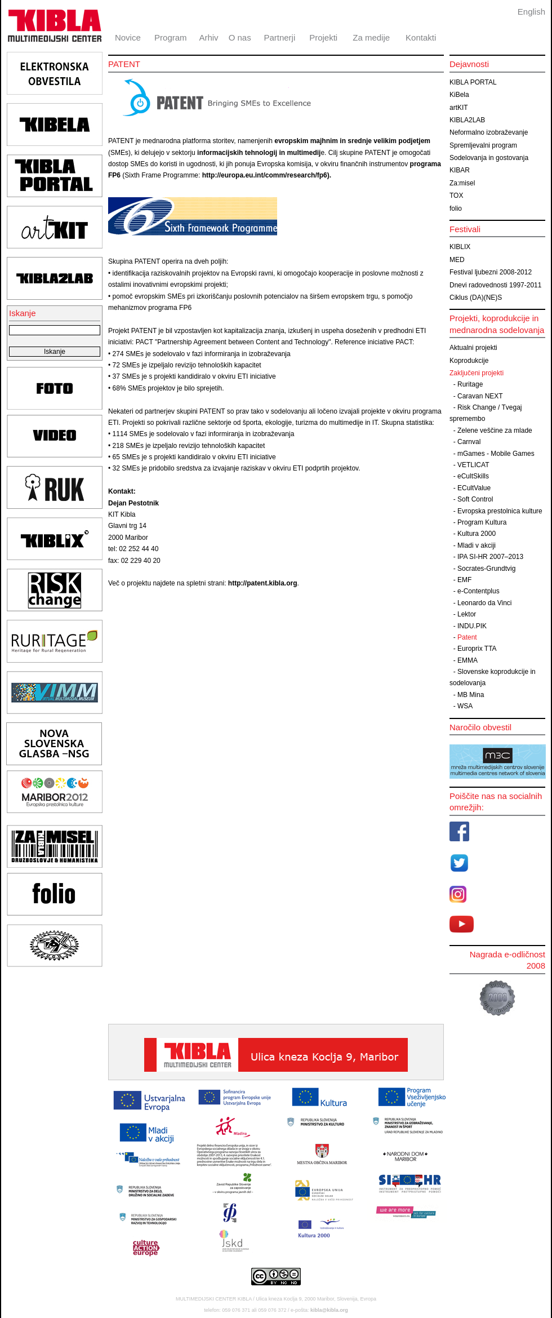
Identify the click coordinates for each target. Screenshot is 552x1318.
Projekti (323, 37)
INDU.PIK (472, 626)
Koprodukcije (468, 361)
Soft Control (475, 499)
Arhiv (208, 37)
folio (455, 208)
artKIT (458, 108)
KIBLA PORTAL (473, 82)
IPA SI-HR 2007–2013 (490, 557)
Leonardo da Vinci (484, 603)
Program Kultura (481, 522)
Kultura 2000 (476, 534)
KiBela (459, 95)
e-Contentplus (478, 591)
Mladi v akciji (476, 545)
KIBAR (459, 170)
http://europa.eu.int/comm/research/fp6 (264, 175)
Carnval (468, 442)
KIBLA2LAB (467, 120)
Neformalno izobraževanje (488, 132)
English (531, 11)
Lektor (466, 614)
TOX (456, 195)
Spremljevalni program (483, 145)
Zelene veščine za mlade (494, 430)
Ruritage (470, 384)
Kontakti (421, 37)
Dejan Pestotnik (133, 503)
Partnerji (279, 37)
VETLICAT (473, 465)
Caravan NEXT (480, 396)
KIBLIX (459, 247)
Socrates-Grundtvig (486, 569)
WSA (465, 706)
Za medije (371, 37)
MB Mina (470, 695)
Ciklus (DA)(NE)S (475, 297)
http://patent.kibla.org (262, 583)
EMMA (467, 660)
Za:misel (462, 183)
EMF (464, 580)
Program (170, 37)
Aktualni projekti (473, 348)
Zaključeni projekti (476, 373)
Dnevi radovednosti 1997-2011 (495, 285)
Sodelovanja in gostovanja (488, 158)
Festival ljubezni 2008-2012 (490, 272)
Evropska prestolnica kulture (499, 511)
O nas (240, 37)
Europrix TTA (477, 649)
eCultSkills (473, 476)
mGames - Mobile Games (496, 454)
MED (457, 260)
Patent (467, 637)
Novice (128, 37)
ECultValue (474, 488)
